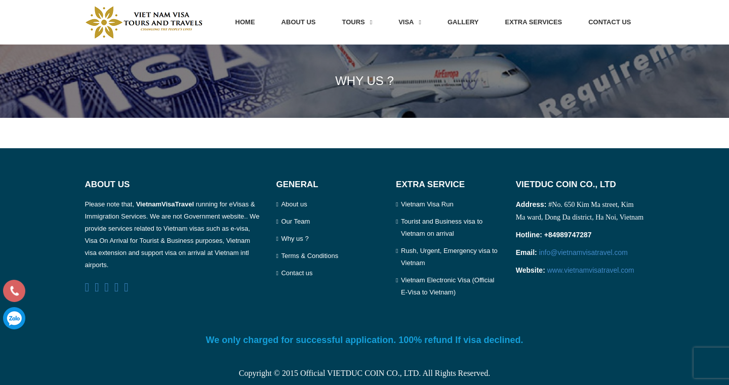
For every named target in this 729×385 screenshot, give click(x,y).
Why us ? (294, 238)
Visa (406, 22)
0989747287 (14, 318)
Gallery (463, 22)
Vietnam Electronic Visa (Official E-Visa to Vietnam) (447, 286)
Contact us (609, 22)
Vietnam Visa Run (427, 204)
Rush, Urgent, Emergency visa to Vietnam (449, 257)
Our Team (295, 221)
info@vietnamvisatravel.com (583, 252)
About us (298, 22)
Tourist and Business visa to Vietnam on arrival (441, 227)
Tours (353, 22)
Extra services (533, 22)
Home (245, 22)
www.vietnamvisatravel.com (590, 270)
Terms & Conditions (309, 256)
